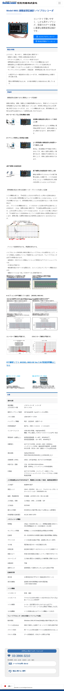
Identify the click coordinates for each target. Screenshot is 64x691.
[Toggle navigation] (59, 3)
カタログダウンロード (46, 37)
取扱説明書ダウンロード (45, 41)
